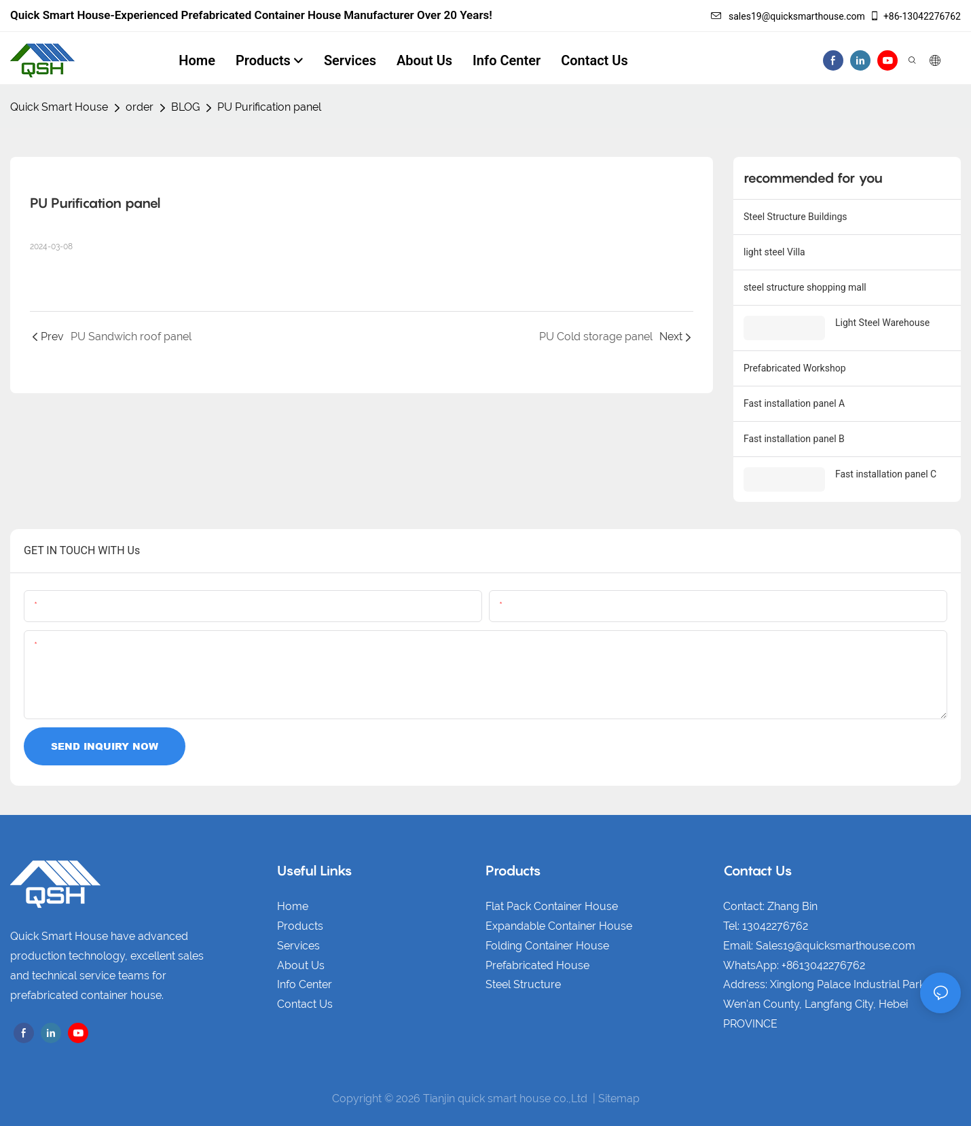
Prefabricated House (537, 965)
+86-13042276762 (915, 16)
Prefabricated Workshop (795, 368)
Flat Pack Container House (552, 906)
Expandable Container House (559, 926)
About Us (301, 965)
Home (292, 906)
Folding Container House (547, 945)
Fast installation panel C (885, 474)
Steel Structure (523, 984)
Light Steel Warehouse (882, 322)
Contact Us (305, 1004)
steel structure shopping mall (805, 287)
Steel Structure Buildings (795, 216)
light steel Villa (774, 252)
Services (298, 945)
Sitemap (619, 1098)
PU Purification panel (269, 107)
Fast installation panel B (794, 438)
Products (300, 926)
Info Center (304, 984)
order (139, 107)
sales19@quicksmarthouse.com (788, 16)
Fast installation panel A (794, 403)
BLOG (185, 107)
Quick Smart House (59, 107)
